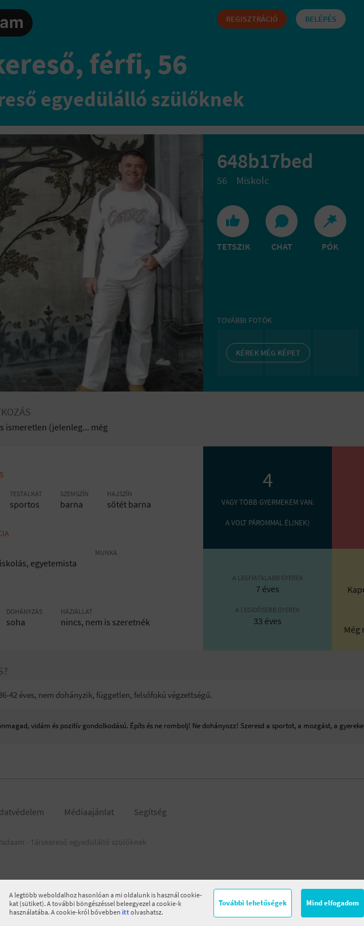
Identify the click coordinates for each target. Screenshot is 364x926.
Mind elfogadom (332, 903)
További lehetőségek (253, 903)
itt (125, 912)
